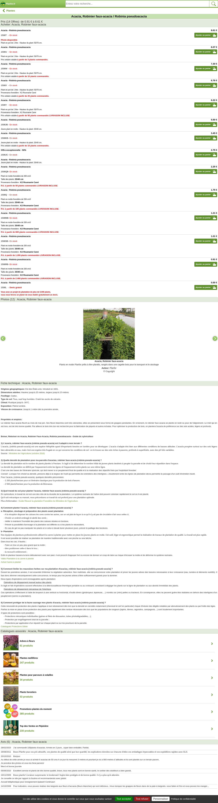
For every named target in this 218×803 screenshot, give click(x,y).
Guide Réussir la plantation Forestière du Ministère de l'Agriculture (48, 501)
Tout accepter (123, 799)
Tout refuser (142, 799)
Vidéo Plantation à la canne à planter (17, 558)
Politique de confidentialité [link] (183, 799)
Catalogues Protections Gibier (14, 626)
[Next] (215, 338)
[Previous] (3, 338)
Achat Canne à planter (11, 562)
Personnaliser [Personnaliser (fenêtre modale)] (160, 799)
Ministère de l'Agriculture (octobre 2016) (27, 453)
